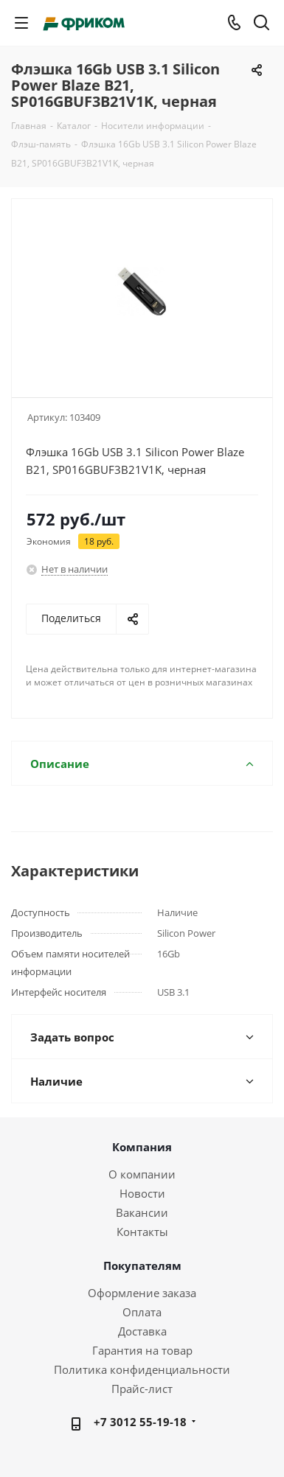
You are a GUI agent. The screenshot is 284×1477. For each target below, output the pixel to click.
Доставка (142, 1331)
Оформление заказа (142, 1292)
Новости (142, 1193)
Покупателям (142, 1265)
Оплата (142, 1312)
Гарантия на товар (142, 1350)
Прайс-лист (142, 1388)
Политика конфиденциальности (142, 1369)
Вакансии (142, 1212)
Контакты (142, 1231)
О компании (142, 1174)
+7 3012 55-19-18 (140, 1421)
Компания (142, 1146)
